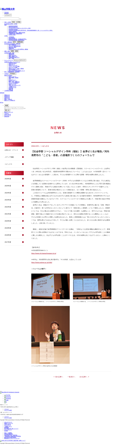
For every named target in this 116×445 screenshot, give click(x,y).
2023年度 (8, 200)
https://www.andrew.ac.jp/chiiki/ (41, 262)
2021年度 (8, 214)
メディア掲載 (9, 157)
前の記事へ (59, 377)
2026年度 (8, 179)
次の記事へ (83, 377)
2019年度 (8, 228)
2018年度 (8, 235)
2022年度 (8, 207)
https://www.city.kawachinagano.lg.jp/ (43, 253)
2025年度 (8, 186)
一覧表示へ (71, 377)
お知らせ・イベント (11, 150)
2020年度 (8, 221)
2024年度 (8, 193)
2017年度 (8, 242)
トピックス (8, 164)
